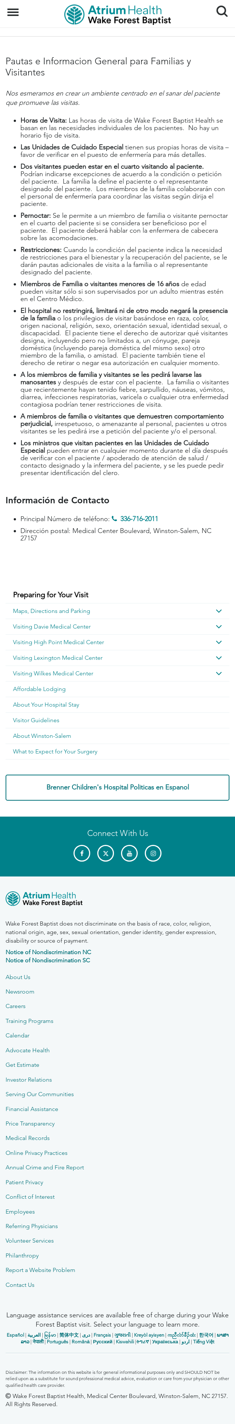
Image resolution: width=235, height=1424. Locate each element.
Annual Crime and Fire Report (45, 1167)
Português (57, 1341)
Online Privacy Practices (37, 1152)
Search (219, 8)
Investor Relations (29, 1079)
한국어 (206, 1335)
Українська (165, 1341)
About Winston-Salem (42, 735)
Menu (14, 8)
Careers (16, 1006)
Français (102, 1335)
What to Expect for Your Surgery (55, 751)
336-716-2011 (139, 519)
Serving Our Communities (40, 1094)
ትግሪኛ (142, 1341)
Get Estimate (22, 1064)
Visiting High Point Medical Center (58, 642)
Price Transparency (30, 1123)
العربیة (34, 1335)
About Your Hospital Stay (46, 704)
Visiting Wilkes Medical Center (53, 673)
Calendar (17, 1035)
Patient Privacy (24, 1182)
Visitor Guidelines (36, 720)
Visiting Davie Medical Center (52, 626)
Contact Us (20, 1284)
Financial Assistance (32, 1109)
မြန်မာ (50, 1335)
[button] (218, 611)
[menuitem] (117, 595)
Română (80, 1341)
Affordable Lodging (39, 688)
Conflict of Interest (30, 1196)
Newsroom (20, 991)
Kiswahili (125, 1341)
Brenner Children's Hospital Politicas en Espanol (117, 787)
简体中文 (69, 1335)
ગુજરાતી (122, 1335)
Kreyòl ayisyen (149, 1335)
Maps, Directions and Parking (51, 610)
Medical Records (28, 1138)
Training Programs (29, 1020)
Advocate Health (28, 1050)
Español (15, 1335)
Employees (20, 1211)
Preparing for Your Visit (50, 594)
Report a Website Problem (40, 1269)
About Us (18, 977)
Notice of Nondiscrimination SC (48, 960)
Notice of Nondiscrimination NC (48, 952)
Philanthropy (22, 1255)
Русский (102, 1341)
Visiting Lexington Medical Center (57, 657)
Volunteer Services (30, 1240)
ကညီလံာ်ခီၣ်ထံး (181, 1335)
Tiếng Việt (203, 1341)
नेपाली (38, 1341)
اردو (186, 1341)
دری (86, 1335)
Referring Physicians (32, 1226)
